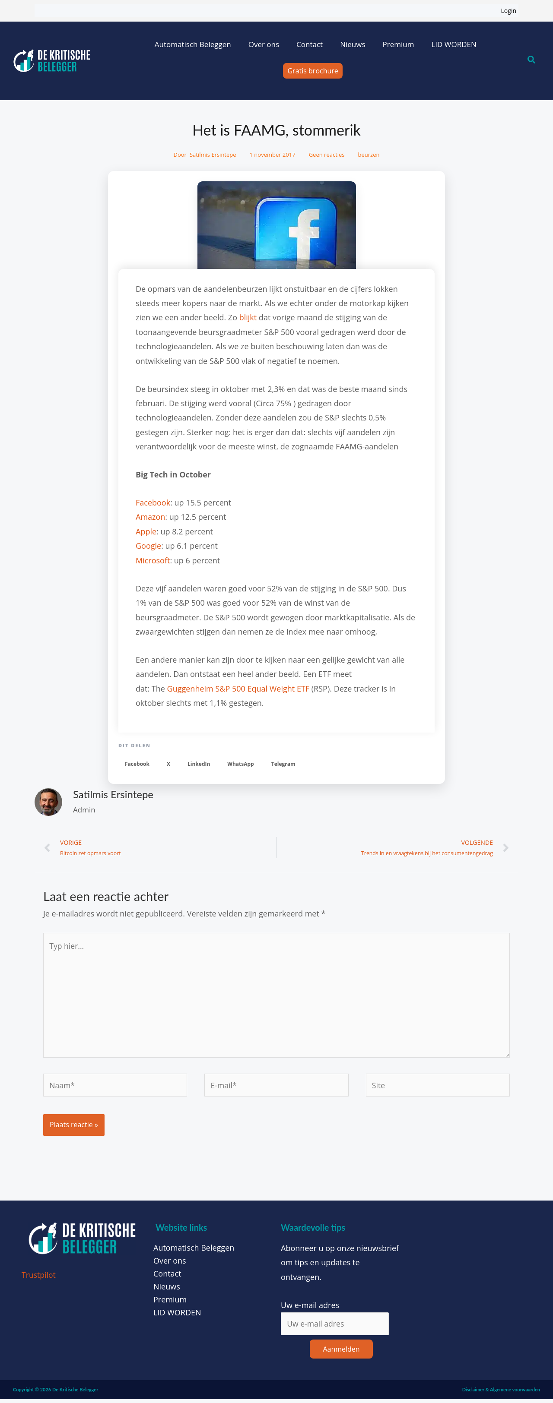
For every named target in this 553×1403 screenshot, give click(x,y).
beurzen (369, 154)
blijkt (248, 317)
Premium (398, 44)
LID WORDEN (453, 44)
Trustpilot (39, 1278)
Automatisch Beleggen (193, 44)
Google (148, 545)
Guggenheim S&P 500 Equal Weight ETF (238, 688)
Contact (309, 44)
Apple (146, 531)
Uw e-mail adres (310, 1308)
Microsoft (153, 560)
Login (508, 10)
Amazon (150, 517)
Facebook (153, 502)
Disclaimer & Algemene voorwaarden (501, 1393)
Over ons (263, 44)
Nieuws (352, 44)
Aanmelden (341, 1353)
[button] (137, 764)
